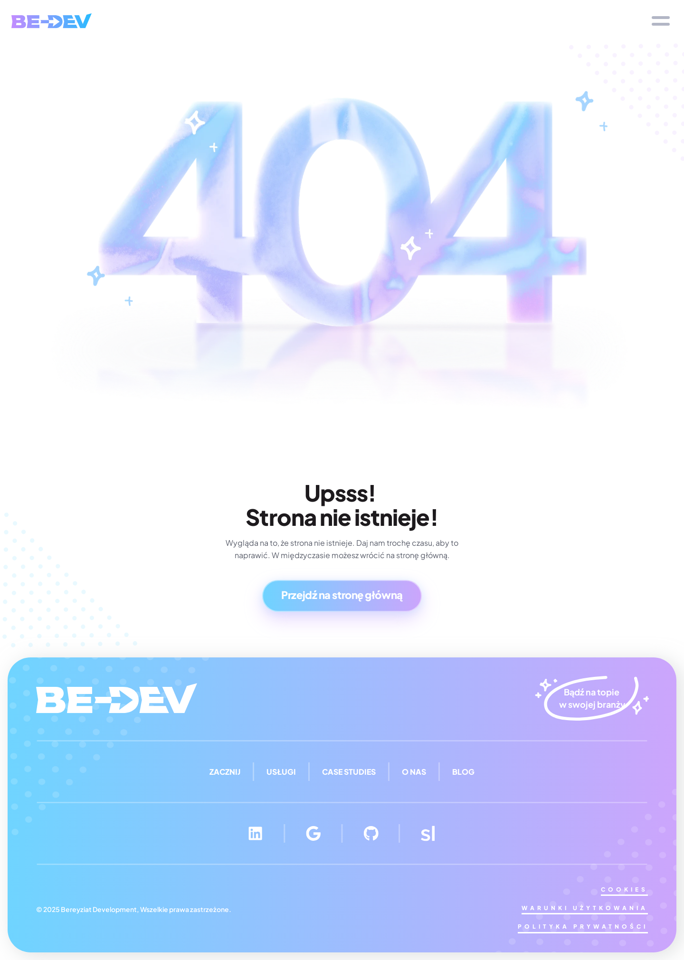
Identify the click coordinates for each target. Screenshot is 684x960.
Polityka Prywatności (583, 926)
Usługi (281, 772)
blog (463, 772)
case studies (349, 772)
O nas (414, 772)
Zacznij (224, 772)
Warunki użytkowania (585, 908)
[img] (51, 20)
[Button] (341, 596)
